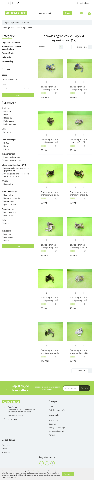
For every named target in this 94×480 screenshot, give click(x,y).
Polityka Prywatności (57, 410)
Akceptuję (68, 474)
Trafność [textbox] (42, 47)
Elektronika (7, 57)
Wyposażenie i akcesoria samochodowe (12, 47)
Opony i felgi (7, 53)
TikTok (4, 448)
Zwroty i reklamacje (57, 427)
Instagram (6, 452)
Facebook (5, 445)
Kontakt (26, 22)
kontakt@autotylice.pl (16, 415)
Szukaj (18, 95)
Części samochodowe (11, 42)
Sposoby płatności (56, 431)
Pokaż (18, 246)
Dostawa (52, 424)
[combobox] (50, 47)
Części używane (11, 22)
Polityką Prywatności (38, 471)
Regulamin (53, 420)
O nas (51, 406)
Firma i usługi (8, 61)
